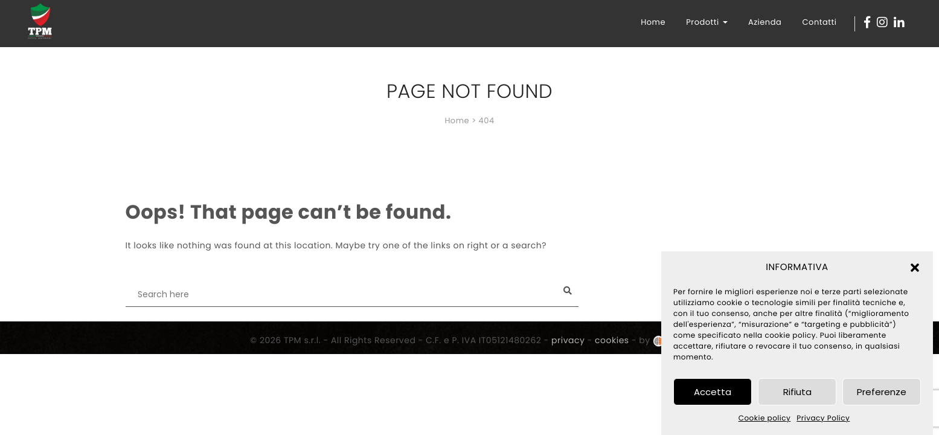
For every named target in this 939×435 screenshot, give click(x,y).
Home (653, 22)
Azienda (764, 22)
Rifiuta (797, 391)
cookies (612, 340)
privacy (568, 340)
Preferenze (881, 391)
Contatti (820, 22)
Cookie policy (765, 418)
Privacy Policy (823, 418)
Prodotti (706, 22)
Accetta (712, 391)
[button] (915, 268)
